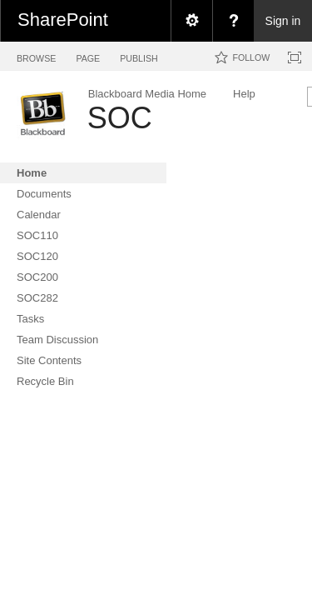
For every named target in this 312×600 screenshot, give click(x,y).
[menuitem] (191, 21)
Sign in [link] (283, 21)
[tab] (36, 55)
